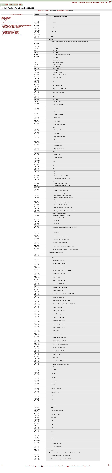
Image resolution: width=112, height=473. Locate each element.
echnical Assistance (47, 466)
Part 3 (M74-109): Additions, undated (10, 28)
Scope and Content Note (6, 20)
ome (6, 4)
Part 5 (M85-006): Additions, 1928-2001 (11, 31)
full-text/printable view (62, 10)
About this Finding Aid (6, 17)
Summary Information (5, 18)
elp (20, 4)
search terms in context (43, 10)
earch (10, 4)
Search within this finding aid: (17, 14)
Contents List (4, 24)
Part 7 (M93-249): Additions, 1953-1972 (11, 33)
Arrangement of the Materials (7, 22)
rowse (16, 4)
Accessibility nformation (84, 466)
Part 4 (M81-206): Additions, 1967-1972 (11, 30)
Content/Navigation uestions (33, 466)
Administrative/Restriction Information (9, 23)
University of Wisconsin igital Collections (65, 466)
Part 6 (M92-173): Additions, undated (10, 32)
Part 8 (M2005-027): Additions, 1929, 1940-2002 (12, 35)
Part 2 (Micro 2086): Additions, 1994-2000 (11, 27)
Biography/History (5, 19)
